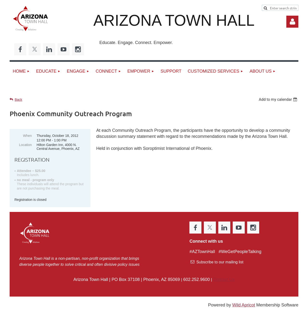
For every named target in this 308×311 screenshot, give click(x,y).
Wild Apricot (243, 305)
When (27, 136)
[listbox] (278, 99)
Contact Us (224, 279)
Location (25, 145)
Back (18, 100)
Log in (292, 22)
